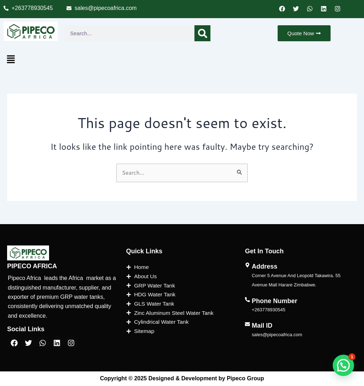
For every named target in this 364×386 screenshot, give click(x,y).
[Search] (202, 33)
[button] (11, 59)
